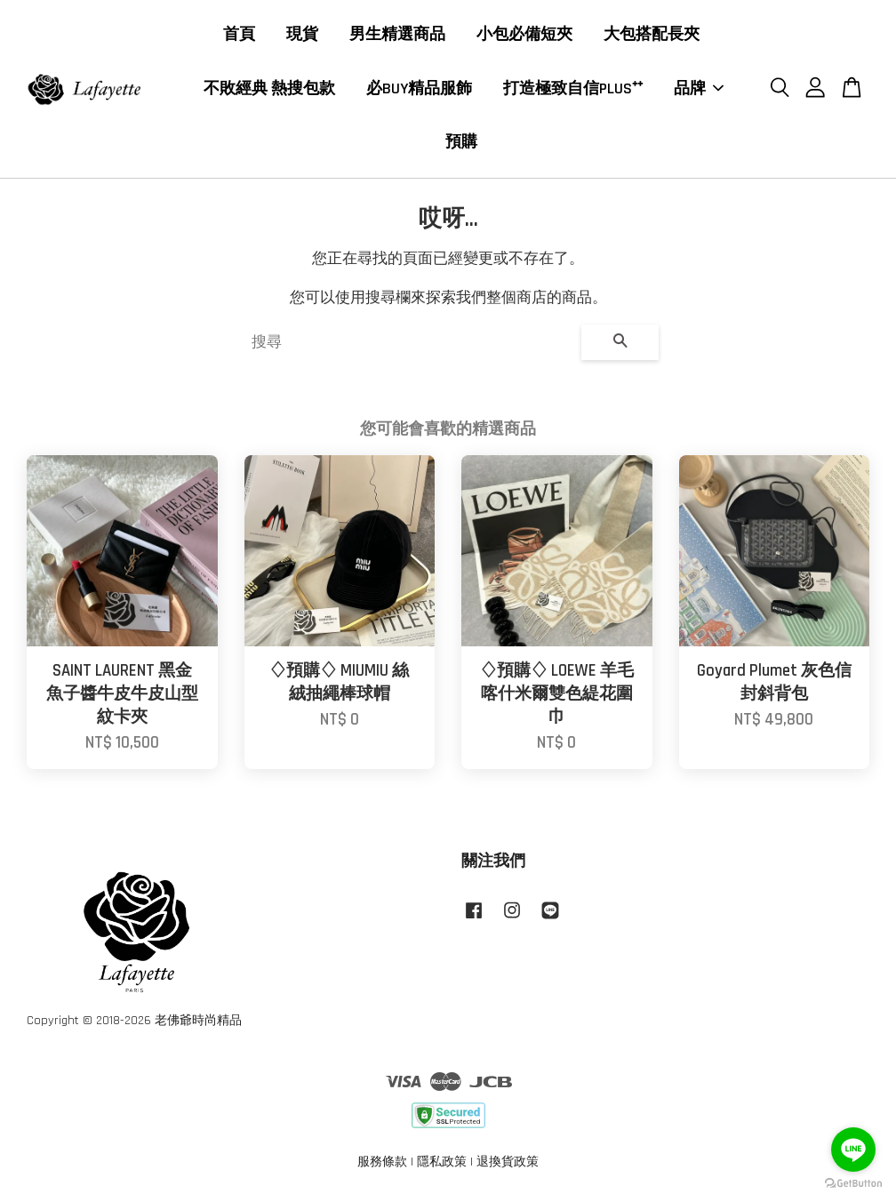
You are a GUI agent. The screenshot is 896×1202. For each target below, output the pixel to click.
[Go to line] (853, 1149)
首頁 (239, 35)
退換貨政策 (507, 1164)
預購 (461, 142)
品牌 (699, 89)
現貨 (302, 35)
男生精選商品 (397, 35)
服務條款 (382, 1164)
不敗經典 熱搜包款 (269, 89)
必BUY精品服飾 (419, 89)
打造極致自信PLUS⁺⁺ (573, 89)
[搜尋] (409, 344)
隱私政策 (442, 1164)
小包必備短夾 (524, 35)
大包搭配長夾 (652, 35)
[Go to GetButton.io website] (853, 1184)
